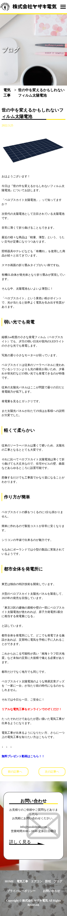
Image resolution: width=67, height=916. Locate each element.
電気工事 (22, 881)
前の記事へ (15, 771)
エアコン (36, 881)
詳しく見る (20, 842)
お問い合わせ (51, 890)
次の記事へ (52, 771)
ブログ (58, 881)
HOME (9, 881)
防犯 (48, 881)
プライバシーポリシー (21, 890)
